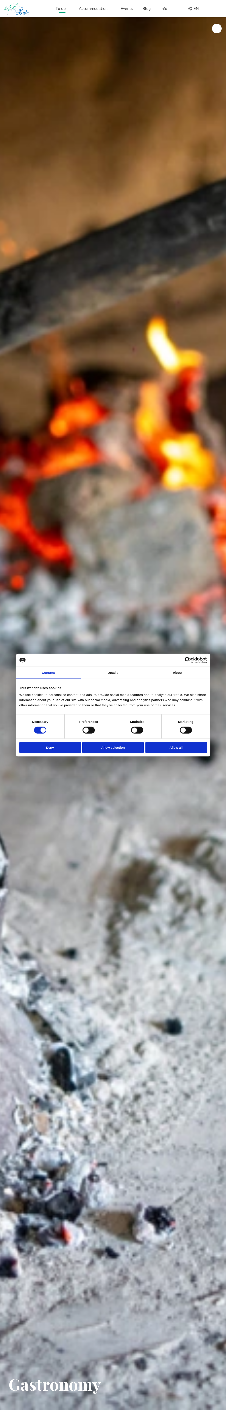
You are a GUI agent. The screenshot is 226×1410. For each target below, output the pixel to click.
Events (127, 8)
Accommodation (93, 8)
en (193, 8)
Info (164, 8)
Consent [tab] (48, 672)
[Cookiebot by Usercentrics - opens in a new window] (188, 660)
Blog (146, 8)
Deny (50, 747)
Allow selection (113, 747)
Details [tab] (113, 672)
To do (60, 8)
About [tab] (177, 672)
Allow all (176, 747)
